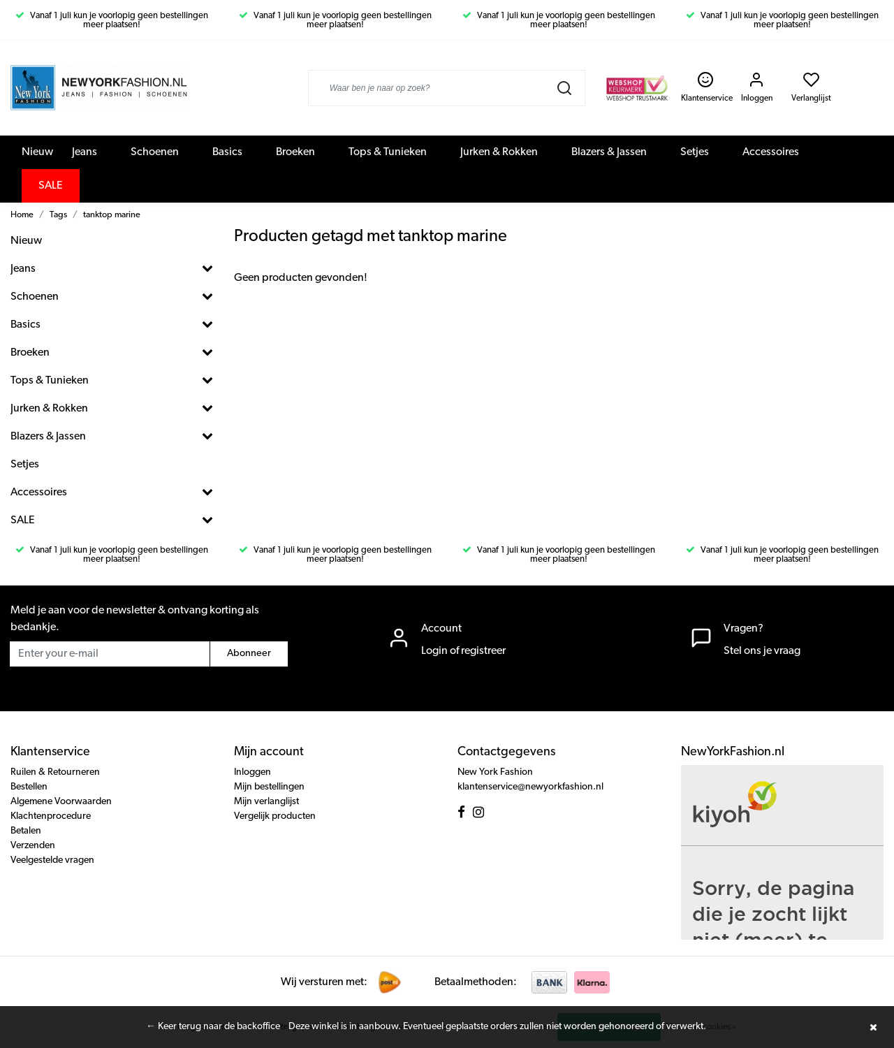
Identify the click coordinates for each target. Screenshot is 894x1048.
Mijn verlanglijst (266, 801)
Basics (227, 152)
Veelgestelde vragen (52, 860)
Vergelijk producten (275, 816)
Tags (58, 214)
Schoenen (155, 152)
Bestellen (28, 787)
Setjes (694, 152)
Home (22, 214)
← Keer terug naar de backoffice (213, 1026)
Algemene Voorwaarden (61, 801)
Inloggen (252, 772)
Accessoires (770, 152)
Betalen (25, 831)
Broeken (295, 152)
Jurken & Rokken (499, 152)
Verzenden (32, 845)
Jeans (84, 152)
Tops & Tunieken (388, 152)
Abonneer (249, 653)
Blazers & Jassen (609, 152)
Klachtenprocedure (50, 816)
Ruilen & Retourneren (55, 772)
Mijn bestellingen (269, 787)
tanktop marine (111, 214)
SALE (50, 185)
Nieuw (37, 152)
